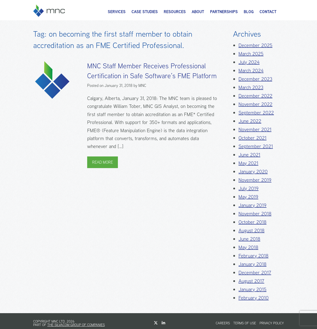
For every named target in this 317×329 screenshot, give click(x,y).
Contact (268, 12)
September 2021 (255, 146)
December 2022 (255, 95)
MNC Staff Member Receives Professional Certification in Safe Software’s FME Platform (152, 71)
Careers (223, 323)
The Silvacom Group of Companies (76, 324)
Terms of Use (244, 323)
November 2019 (254, 179)
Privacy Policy (272, 323)
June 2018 (249, 238)
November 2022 (255, 104)
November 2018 (254, 213)
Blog (249, 12)
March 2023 (250, 87)
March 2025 (251, 53)
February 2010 (253, 297)
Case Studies (145, 12)
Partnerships (224, 12)
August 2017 (251, 280)
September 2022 (256, 112)
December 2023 (255, 78)
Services (117, 12)
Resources (175, 12)
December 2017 (254, 272)
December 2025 (255, 45)
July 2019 (248, 188)
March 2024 (251, 70)
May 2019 (248, 196)
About (198, 12)
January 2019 (252, 205)
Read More (102, 162)
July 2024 (249, 62)
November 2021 (254, 129)
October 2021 (252, 137)
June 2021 (249, 154)
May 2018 (248, 247)
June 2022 (249, 121)
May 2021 (248, 163)
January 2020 (253, 171)
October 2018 (252, 222)
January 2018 (252, 264)
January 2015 (252, 289)
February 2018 (253, 255)
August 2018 (251, 230)
